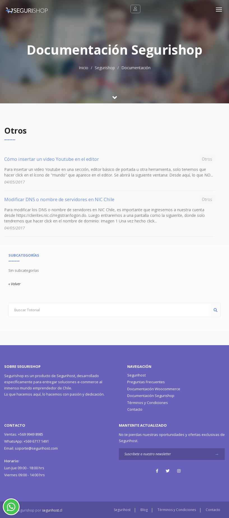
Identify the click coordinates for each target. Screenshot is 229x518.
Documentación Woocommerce (153, 388)
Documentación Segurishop (150, 395)
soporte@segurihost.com (31, 448)
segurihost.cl (52, 510)
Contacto (134, 409)
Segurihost (66, 375)
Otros (207, 159)
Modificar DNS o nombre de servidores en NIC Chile (59, 199)
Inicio (83, 67)
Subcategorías (23, 255)
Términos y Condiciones (147, 402)
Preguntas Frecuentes (146, 381)
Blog (144, 509)
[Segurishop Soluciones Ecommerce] (24, 10)
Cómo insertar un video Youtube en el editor (51, 159)
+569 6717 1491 (26, 441)
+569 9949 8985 (23, 434)
